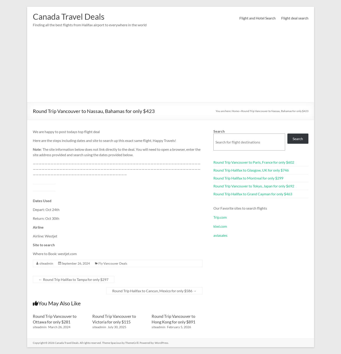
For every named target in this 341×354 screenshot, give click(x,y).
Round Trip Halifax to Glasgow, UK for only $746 (251, 170)
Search (219, 131)
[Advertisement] (170, 68)
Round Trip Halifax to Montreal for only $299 (248, 178)
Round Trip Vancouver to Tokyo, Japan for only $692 (253, 186)
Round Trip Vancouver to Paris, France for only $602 (253, 162)
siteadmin (46, 263)
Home (235, 111)
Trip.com (220, 217)
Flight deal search (294, 18)
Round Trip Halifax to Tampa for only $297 (73, 279)
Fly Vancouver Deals (112, 263)
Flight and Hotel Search (257, 18)
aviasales (220, 235)
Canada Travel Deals (69, 17)
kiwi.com (220, 226)
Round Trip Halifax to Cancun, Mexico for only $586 (154, 291)
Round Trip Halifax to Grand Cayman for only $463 (252, 194)
